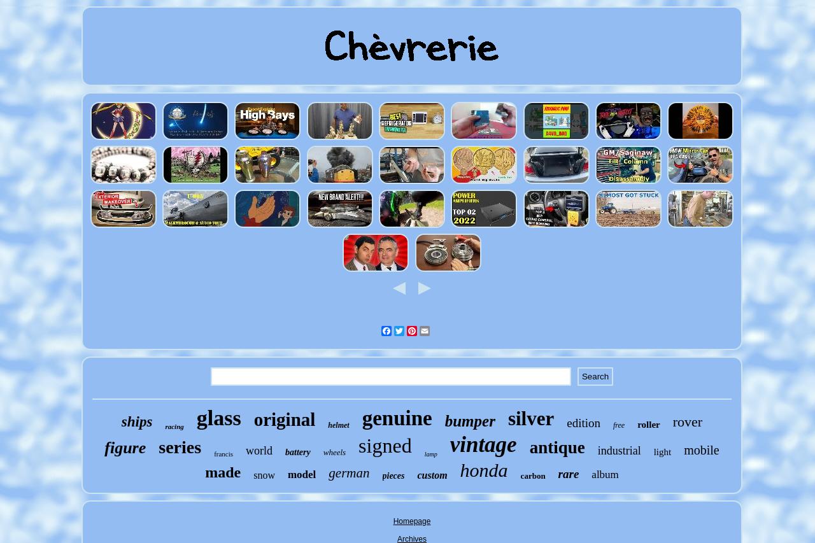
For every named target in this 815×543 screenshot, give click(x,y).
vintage (483, 444)
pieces (394, 476)
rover (687, 422)
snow (264, 475)
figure (125, 448)
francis (223, 454)
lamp (431, 454)
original (285, 419)
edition (583, 423)
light (663, 452)
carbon (533, 476)
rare (568, 474)
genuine (397, 418)
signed (385, 445)
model (302, 475)
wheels (334, 452)
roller (648, 425)
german (349, 473)
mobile (701, 450)
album (605, 475)
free (619, 425)
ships (137, 422)
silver (531, 418)
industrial (619, 450)
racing (174, 426)
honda (484, 470)
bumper (470, 421)
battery (298, 452)
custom (432, 475)
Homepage (412, 521)
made (223, 472)
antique (557, 447)
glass (219, 418)
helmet (338, 425)
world (259, 450)
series (180, 447)
